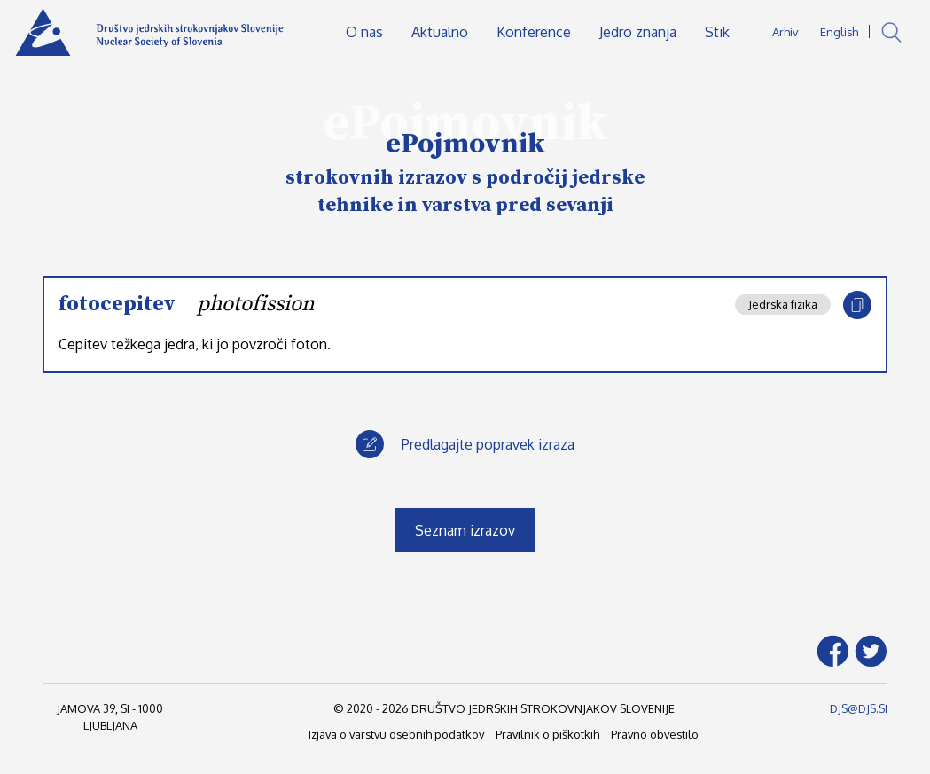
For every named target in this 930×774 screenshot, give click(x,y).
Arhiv (785, 32)
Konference (533, 32)
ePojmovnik (465, 144)
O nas (364, 32)
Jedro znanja (637, 32)
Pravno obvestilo (655, 734)
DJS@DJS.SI (858, 708)
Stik (717, 32)
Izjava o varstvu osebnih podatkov (396, 734)
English (839, 32)
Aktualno (439, 32)
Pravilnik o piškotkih (547, 734)
